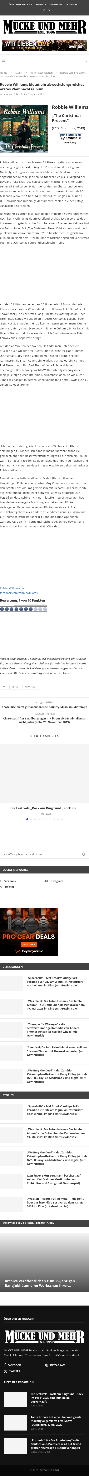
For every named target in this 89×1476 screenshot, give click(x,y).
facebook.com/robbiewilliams (19, 593)
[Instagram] (44, 10)
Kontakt (41, 4)
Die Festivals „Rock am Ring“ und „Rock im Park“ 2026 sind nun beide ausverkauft (57, 1397)
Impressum (56, 4)
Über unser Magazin (20, 4)
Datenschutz (73, 4)
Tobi (16, 94)
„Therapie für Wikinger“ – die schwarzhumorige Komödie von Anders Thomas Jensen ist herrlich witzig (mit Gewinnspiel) (53, 1029)
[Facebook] (39, 10)
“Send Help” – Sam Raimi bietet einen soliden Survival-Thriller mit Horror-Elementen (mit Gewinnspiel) (57, 1051)
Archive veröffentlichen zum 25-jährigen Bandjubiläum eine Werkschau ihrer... (40, 1283)
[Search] (85, 60)
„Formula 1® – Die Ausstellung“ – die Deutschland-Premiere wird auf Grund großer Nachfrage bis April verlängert (56, 1443)
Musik (18, 72)
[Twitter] (49, 10)
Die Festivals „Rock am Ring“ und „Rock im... (44, 808)
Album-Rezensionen (41, 72)
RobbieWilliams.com (13, 588)
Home (3, 72)
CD (3, 687)
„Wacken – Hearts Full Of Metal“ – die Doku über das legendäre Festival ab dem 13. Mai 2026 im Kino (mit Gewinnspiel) (55, 1202)
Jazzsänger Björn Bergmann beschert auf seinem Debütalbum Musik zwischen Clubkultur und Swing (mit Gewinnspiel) (54, 1179)
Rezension (30, 687)
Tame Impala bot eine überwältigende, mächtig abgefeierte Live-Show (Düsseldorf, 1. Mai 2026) (56, 1420)
